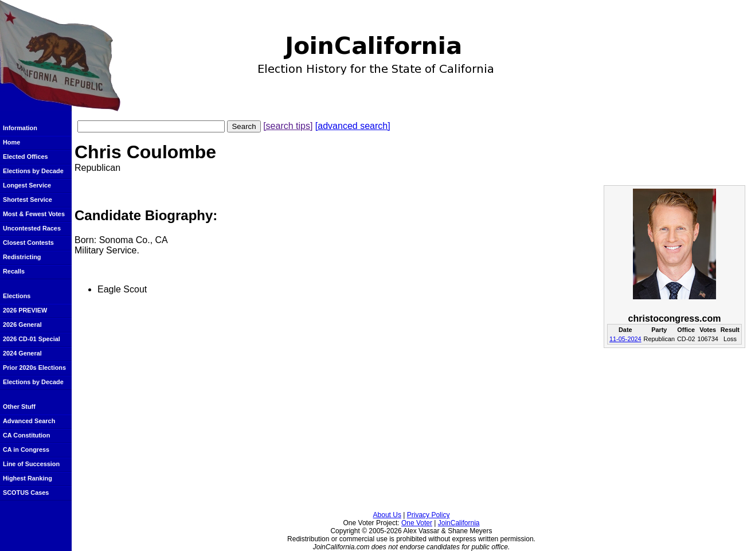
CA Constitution (26, 435)
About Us (387, 515)
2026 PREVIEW (25, 310)
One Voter (416, 523)
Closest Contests (28, 242)
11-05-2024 (625, 338)
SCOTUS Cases (26, 492)
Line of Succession (31, 463)
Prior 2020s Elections (34, 367)
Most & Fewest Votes (34, 213)
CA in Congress (26, 449)
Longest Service (27, 185)
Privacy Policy (428, 515)
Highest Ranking (27, 478)
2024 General (22, 353)
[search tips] (287, 126)
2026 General (22, 324)
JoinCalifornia (459, 523)
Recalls (14, 271)
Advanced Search (29, 420)
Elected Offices (25, 156)
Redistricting (22, 256)
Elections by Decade (33, 170)
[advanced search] (352, 126)
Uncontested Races (32, 228)
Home (11, 142)
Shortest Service (27, 199)
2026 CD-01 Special (31, 338)
